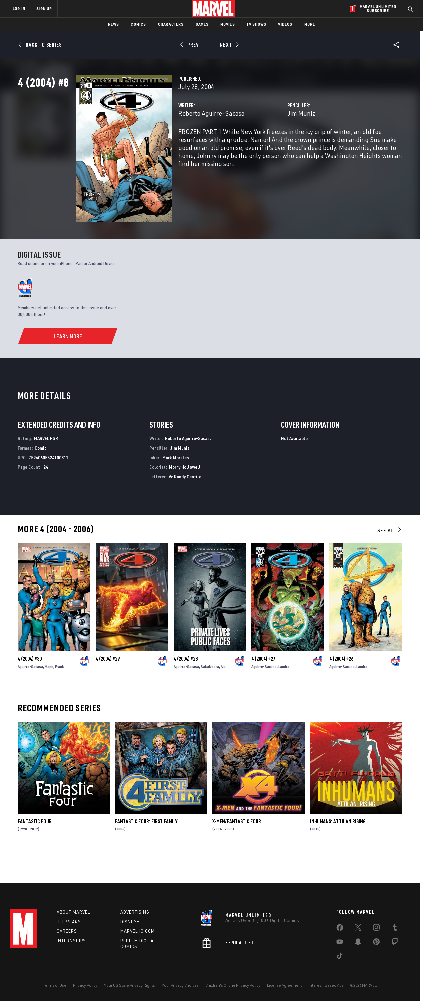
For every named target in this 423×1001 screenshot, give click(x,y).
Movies (227, 24)
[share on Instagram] (376, 928)
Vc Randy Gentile (185, 503)
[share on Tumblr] (394, 928)
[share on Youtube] (339, 943)
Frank (59, 693)
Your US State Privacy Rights (129, 985)
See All (389, 557)
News (113, 24)
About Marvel (73, 912)
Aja (223, 693)
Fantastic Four (35, 848)
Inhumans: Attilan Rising (338, 848)
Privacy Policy (85, 985)
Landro (283, 693)
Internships (71, 940)
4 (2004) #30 (30, 685)
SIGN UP (44, 8)
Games (202, 24)
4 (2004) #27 (263, 685)
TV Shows (256, 24)
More (309, 24)
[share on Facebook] (339, 929)
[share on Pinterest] (376, 943)
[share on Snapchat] (358, 943)
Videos (285, 24)
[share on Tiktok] (339, 957)
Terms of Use (54, 985)
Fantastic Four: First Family (146, 848)
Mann (49, 693)
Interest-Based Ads (326, 985)
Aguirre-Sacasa (30, 693)
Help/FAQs (69, 921)
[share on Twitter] (358, 928)
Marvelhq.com (137, 931)
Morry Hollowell (185, 494)
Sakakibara (210, 693)
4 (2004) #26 (341, 685)
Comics (138, 24)
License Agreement (284, 985)
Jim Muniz (281, 142)
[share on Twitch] (394, 943)
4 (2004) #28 (186, 685)
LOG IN (19, 8)
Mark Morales (175, 484)
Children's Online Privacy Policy (232, 985)
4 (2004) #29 (108, 685)
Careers (67, 931)
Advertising (134, 912)
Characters (171, 24)
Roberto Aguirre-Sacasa (171, 142)
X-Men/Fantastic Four (236, 848)
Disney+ (129, 921)
